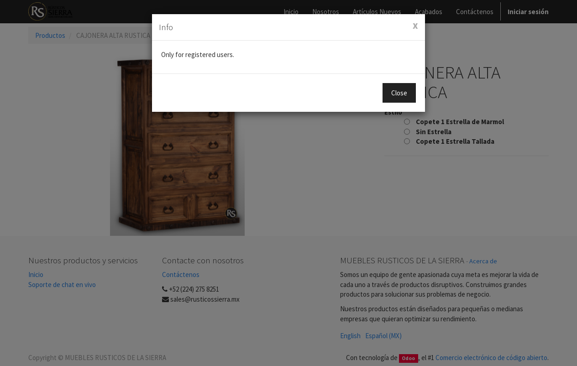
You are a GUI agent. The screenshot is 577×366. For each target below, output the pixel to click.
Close (399, 93)
